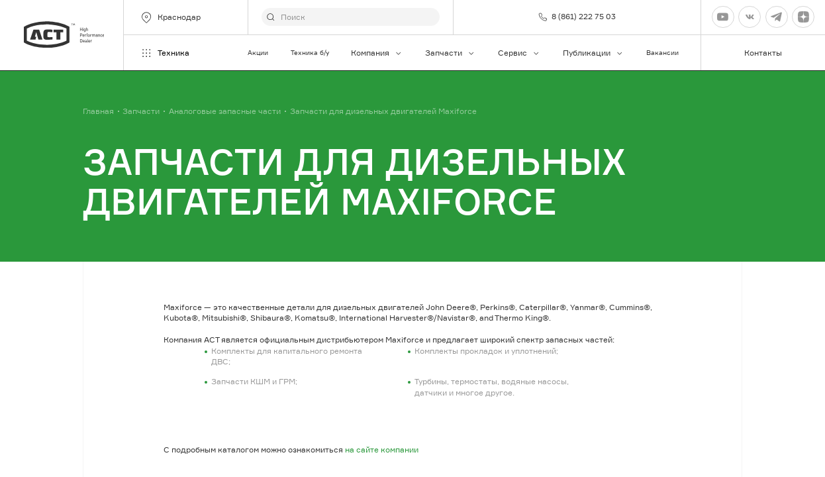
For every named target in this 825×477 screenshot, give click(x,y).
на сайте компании (381, 449)
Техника (164, 53)
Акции (258, 52)
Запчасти (450, 53)
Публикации (593, 53)
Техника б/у (310, 52)
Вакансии (662, 52)
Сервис (519, 53)
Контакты (763, 53)
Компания (377, 53)
